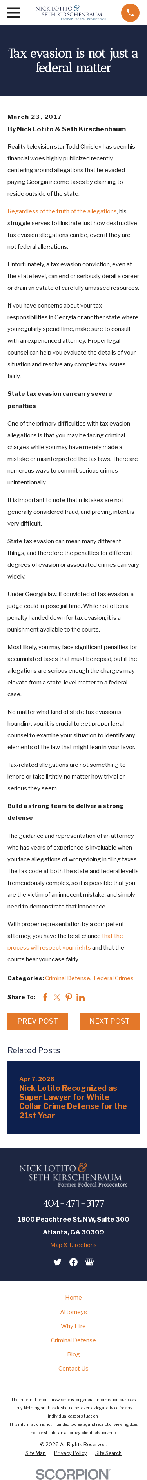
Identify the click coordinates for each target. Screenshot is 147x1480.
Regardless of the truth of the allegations (62, 211)
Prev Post (37, 1021)
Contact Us (73, 1368)
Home (73, 1297)
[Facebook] (73, 1262)
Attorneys (73, 1312)
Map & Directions (73, 1245)
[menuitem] (35, 1453)
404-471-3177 (73, 1203)
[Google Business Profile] (89, 1262)
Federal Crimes (114, 978)
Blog (73, 1354)
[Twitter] (57, 1262)
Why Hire (73, 1326)
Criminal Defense (67, 978)
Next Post (109, 1021)
